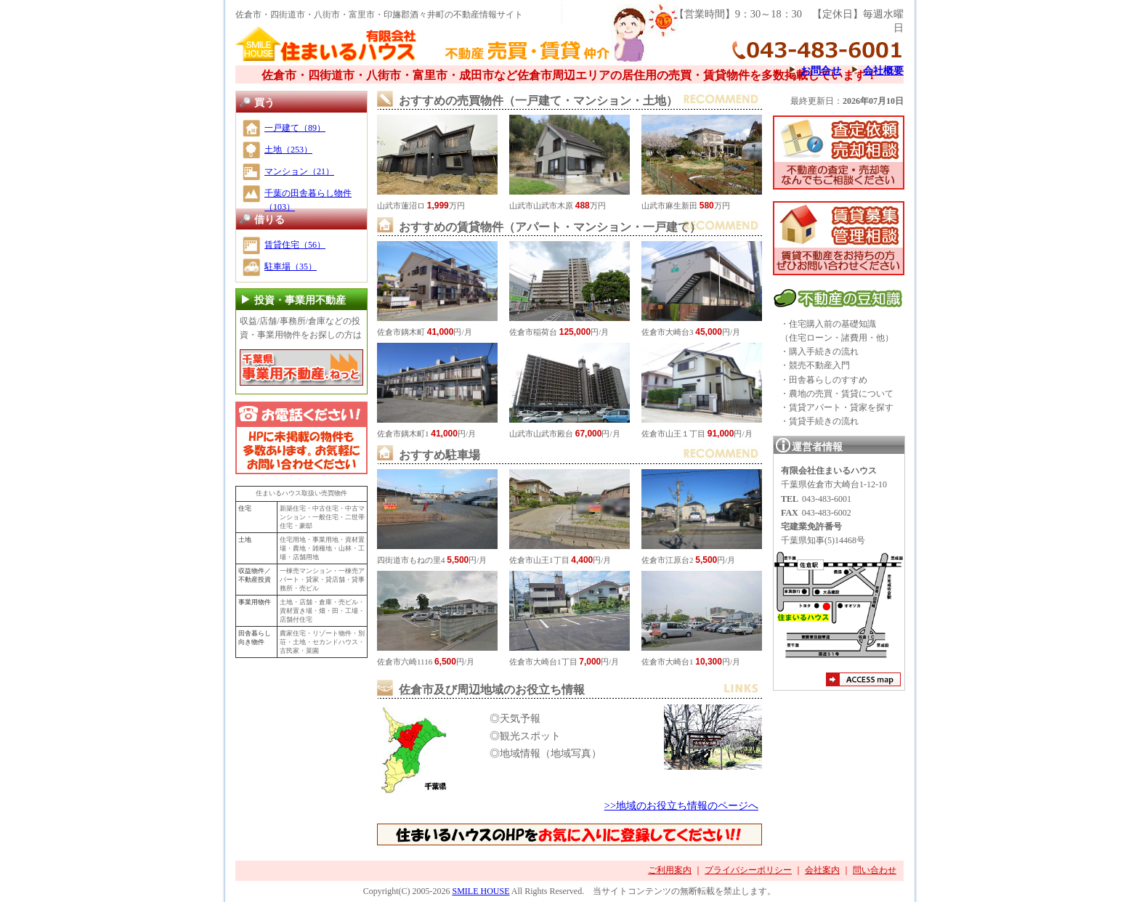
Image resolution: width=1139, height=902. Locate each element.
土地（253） (288, 150)
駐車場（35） (290, 266)
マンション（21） (299, 171)
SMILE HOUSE (480, 891)
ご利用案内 (670, 870)
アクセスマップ (863, 681)
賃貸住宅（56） (294, 245)
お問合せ (820, 70)
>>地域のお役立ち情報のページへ (681, 805)
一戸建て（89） (294, 128)
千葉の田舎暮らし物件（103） (308, 200)
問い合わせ (874, 870)
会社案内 (822, 870)
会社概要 (883, 70)
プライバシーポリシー (748, 870)
